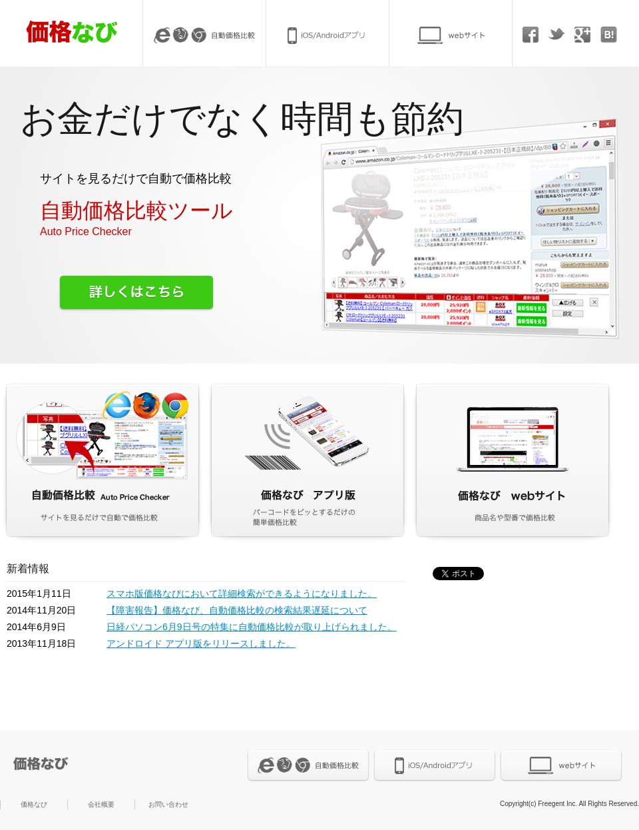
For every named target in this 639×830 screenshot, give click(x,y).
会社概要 (101, 804)
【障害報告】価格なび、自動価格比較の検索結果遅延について (236, 610)
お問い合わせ (168, 804)
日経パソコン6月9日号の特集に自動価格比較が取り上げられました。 (251, 627)
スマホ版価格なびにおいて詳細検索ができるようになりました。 (241, 593)
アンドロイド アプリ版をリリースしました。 (201, 643)
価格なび (34, 804)
